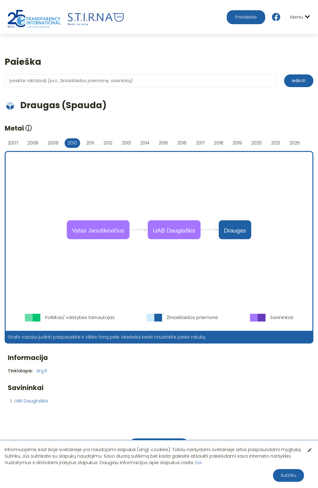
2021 (275, 143)
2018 (218, 143)
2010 (72, 143)
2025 (294, 143)
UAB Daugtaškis (31, 401)
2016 (182, 143)
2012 (107, 143)
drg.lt (41, 371)
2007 (13, 143)
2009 (53, 143)
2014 (144, 143)
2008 (32, 143)
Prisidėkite (246, 17)
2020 (256, 143)
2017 (200, 143)
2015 (163, 143)
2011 (90, 143)
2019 (237, 143)
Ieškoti (299, 81)
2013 (126, 143)
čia (198, 462)
